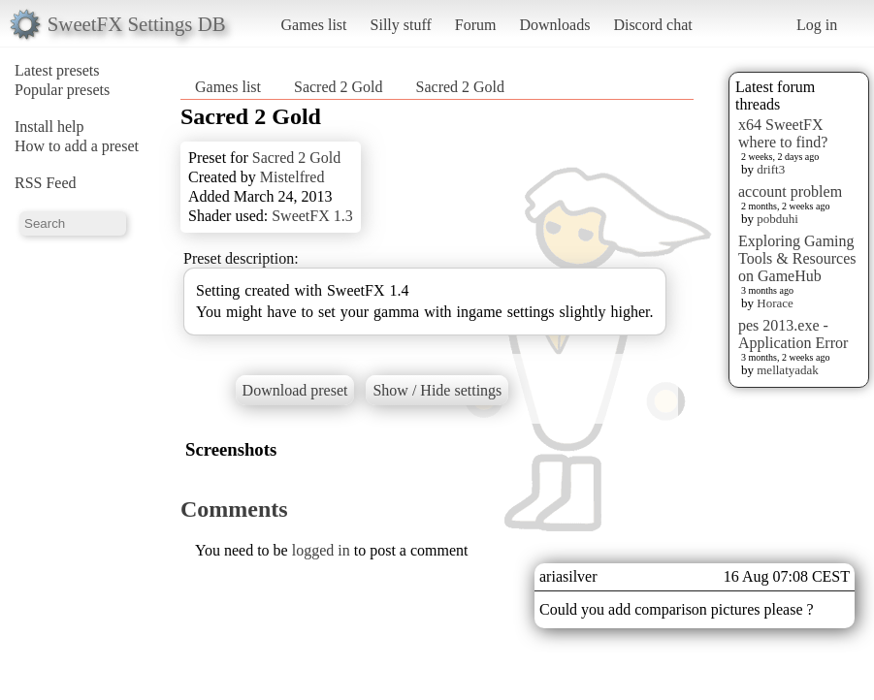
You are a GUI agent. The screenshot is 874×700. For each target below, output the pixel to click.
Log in (816, 24)
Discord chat (652, 24)
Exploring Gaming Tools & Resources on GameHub (797, 258)
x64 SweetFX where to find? (782, 133)
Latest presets (57, 70)
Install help (49, 126)
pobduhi (777, 218)
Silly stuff (401, 24)
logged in (321, 550)
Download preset (295, 390)
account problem (790, 191)
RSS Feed (46, 183)
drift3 (771, 169)
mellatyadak (788, 370)
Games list (314, 24)
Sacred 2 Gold (338, 87)
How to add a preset (77, 146)
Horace (775, 303)
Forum (476, 24)
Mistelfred (292, 177)
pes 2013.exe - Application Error (793, 334)
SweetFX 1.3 (312, 215)
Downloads (554, 24)
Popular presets (62, 89)
